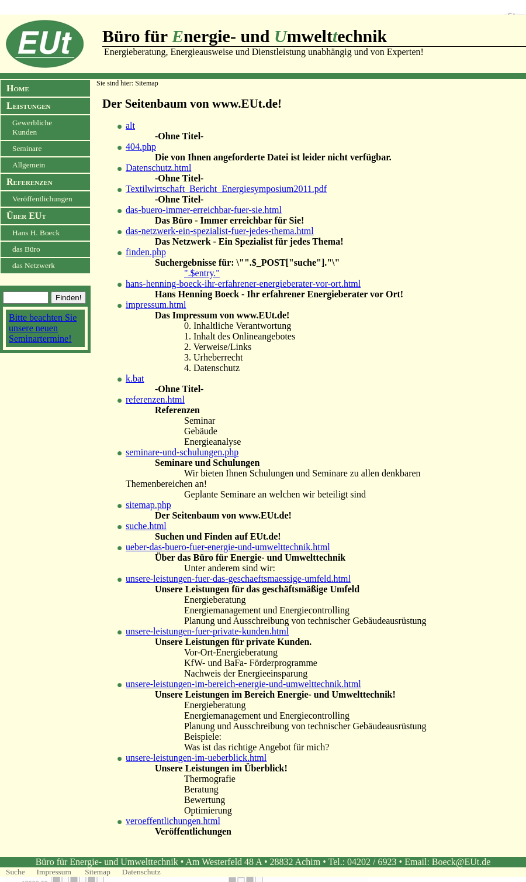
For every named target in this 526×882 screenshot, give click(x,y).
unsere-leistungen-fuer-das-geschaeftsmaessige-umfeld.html (238, 579)
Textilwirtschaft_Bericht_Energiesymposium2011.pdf (226, 189)
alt (130, 126)
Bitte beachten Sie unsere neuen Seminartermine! (43, 328)
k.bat (135, 378)
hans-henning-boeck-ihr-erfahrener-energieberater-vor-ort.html (243, 284)
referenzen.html (155, 399)
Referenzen (29, 182)
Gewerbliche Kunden (32, 127)
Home (17, 88)
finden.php (146, 252)
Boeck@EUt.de (461, 862)
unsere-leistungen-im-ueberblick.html (196, 758)
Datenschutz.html (158, 168)
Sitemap (97, 871)
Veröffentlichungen (42, 198)
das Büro (26, 249)
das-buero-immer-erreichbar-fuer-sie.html (204, 210)
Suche (15, 871)
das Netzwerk (33, 265)
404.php (141, 147)
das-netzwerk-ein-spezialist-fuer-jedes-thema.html (220, 231)
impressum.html (156, 305)
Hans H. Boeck (36, 232)
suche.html (146, 526)
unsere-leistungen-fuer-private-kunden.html (207, 631)
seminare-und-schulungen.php (182, 452)
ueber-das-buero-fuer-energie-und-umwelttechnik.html (228, 547)
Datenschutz (141, 871)
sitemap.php (148, 505)
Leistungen (28, 106)
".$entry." (202, 273)
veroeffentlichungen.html (173, 821)
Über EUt (26, 216)
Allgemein (28, 164)
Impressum (55, 871)
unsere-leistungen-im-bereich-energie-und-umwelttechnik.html (243, 684)
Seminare (26, 148)
